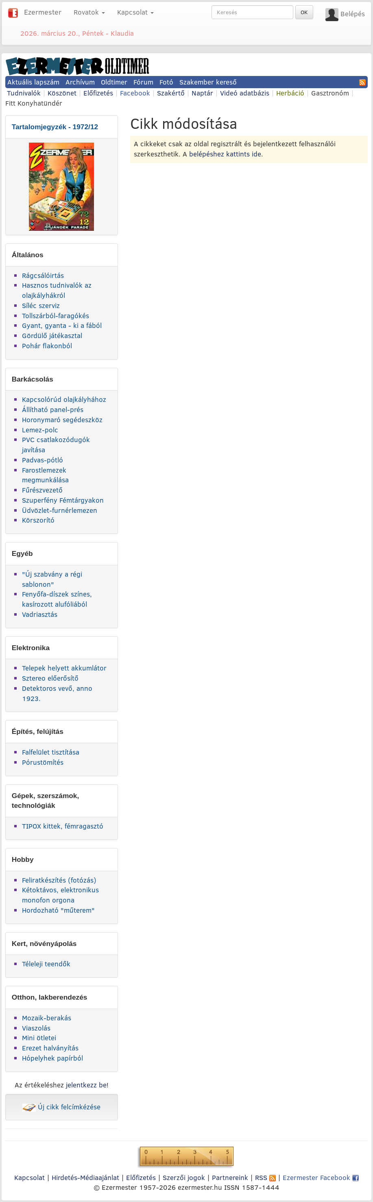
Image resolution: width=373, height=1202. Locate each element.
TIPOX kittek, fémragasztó (62, 826)
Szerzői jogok (184, 1177)
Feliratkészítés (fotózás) (59, 880)
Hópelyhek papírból (52, 1058)
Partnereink (230, 1177)
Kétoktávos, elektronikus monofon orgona (60, 895)
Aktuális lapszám (33, 82)
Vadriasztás (39, 614)
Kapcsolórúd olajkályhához (64, 399)
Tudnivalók (24, 93)
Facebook (135, 93)
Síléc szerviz (41, 305)
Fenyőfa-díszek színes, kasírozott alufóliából (57, 599)
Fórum (143, 82)
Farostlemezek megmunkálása (45, 475)
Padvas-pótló (42, 459)
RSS (265, 1177)
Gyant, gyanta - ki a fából (62, 325)
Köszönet (62, 93)
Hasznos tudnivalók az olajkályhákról (57, 290)
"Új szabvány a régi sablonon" (52, 579)
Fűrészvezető (42, 490)
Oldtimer (114, 82)
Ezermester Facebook (321, 1177)
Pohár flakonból (47, 345)
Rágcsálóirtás (43, 275)
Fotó (166, 82)
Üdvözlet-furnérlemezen (59, 510)
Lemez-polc (40, 429)
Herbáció (290, 93)
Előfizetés (98, 93)
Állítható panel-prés (52, 409)
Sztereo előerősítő (50, 678)
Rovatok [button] (89, 12)
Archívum (80, 82)
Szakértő (171, 93)
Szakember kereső (208, 82)
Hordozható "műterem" (58, 910)
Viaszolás (36, 1028)
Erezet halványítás (50, 1047)
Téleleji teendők (46, 963)
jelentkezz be (86, 1084)
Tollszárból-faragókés (55, 315)
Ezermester (42, 12)
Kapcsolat (29, 1177)
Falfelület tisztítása (50, 752)
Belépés (352, 13)
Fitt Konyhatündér (33, 103)
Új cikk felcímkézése (61, 1106)
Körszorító (38, 520)
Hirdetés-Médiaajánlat (85, 1177)
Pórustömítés (42, 762)
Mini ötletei (39, 1037)
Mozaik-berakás (46, 1017)
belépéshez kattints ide (225, 153)
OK (304, 12)
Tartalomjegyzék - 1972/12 (55, 127)
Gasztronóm (330, 93)
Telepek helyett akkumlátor (64, 668)
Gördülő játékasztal (52, 335)
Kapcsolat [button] (135, 12)
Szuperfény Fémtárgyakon (63, 500)
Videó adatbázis (244, 93)
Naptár (202, 93)
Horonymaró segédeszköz (62, 419)
